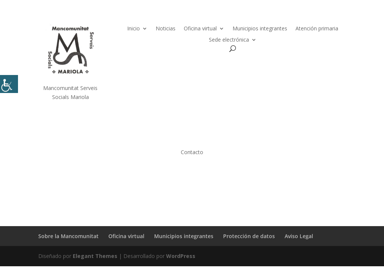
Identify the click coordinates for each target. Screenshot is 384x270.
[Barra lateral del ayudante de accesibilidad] (9, 84)
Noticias (166, 29)
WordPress (180, 256)
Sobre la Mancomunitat (68, 236)
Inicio (133, 29)
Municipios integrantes (259, 29)
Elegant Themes (95, 256)
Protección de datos (249, 236)
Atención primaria (317, 29)
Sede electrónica (229, 40)
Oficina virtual (200, 29)
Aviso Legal (299, 236)
